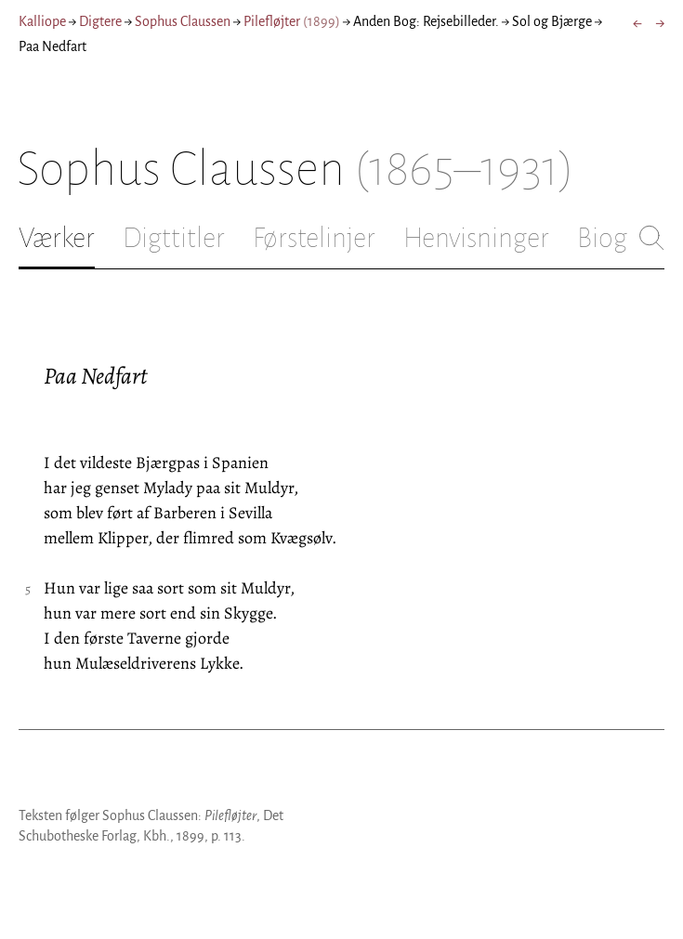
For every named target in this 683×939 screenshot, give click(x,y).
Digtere (100, 21)
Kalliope (42, 21)
